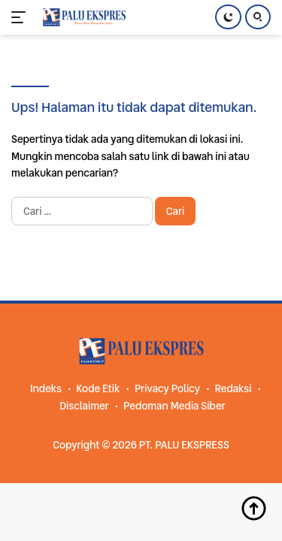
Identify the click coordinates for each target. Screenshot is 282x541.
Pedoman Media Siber (174, 405)
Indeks (46, 388)
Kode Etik (98, 388)
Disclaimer (83, 405)
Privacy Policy (167, 388)
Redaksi (232, 388)
